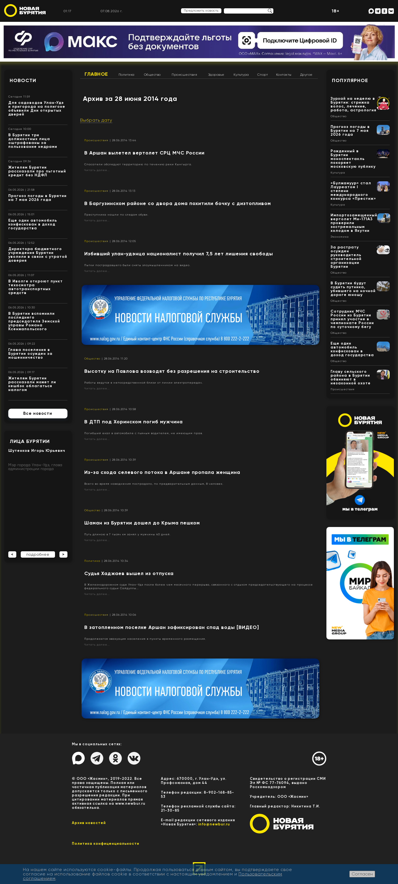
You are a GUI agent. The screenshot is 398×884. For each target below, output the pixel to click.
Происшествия (184, 75)
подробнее (37, 554)
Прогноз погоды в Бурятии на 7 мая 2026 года (37, 197)
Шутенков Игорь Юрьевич (36, 450)
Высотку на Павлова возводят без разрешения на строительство (172, 371)
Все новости (37, 413)
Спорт (262, 75)
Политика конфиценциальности (105, 843)
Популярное (350, 80)
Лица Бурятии (30, 441)
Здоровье (216, 75)
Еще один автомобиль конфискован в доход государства (32, 224)
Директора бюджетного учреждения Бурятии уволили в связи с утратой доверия (37, 254)
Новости (23, 80)
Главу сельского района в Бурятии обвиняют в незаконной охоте (351, 377)
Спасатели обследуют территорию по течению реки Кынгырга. (138, 164)
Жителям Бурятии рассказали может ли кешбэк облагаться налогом (32, 384)
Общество (152, 75)
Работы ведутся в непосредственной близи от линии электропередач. (143, 382)
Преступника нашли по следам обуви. (116, 214)
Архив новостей (89, 823)
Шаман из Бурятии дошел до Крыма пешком (142, 523)
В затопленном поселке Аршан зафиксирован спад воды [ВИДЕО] (171, 627)
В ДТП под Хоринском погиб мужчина (133, 422)
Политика (127, 75)
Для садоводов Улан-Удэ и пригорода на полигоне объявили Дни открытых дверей (36, 108)
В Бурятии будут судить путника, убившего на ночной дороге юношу (353, 289)
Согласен (362, 874)
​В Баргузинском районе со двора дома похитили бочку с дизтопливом (177, 203)
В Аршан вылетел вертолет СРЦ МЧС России (144, 153)
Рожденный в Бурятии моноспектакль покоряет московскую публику (353, 159)
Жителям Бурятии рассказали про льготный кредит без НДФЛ (37, 171)
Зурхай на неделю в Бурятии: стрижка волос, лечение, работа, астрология (353, 104)
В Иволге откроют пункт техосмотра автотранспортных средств (35, 287)
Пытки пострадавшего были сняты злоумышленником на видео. (137, 265)
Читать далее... (97, 170)
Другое (306, 75)
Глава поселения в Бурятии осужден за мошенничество (30, 353)
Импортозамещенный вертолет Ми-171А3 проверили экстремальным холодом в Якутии (354, 223)
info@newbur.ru (214, 824)
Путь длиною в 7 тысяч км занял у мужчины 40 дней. (127, 534)
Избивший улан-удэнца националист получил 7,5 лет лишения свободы (178, 254)
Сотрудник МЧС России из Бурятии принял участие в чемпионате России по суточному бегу (352, 319)
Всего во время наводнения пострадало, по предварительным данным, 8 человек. (153, 483)
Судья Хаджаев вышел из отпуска (129, 573)
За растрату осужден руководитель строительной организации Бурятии (346, 257)
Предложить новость (201, 10)
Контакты (284, 75)
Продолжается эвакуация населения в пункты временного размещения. (145, 638)
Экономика (340, 236)
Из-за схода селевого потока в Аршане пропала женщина (162, 472)
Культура (241, 75)
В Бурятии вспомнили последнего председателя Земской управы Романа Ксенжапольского (34, 321)
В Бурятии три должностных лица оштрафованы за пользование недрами (32, 141)
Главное (96, 74)
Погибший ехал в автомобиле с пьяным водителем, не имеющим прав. (143, 433)
